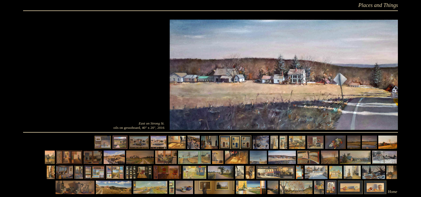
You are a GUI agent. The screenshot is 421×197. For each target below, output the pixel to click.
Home (392, 191)
